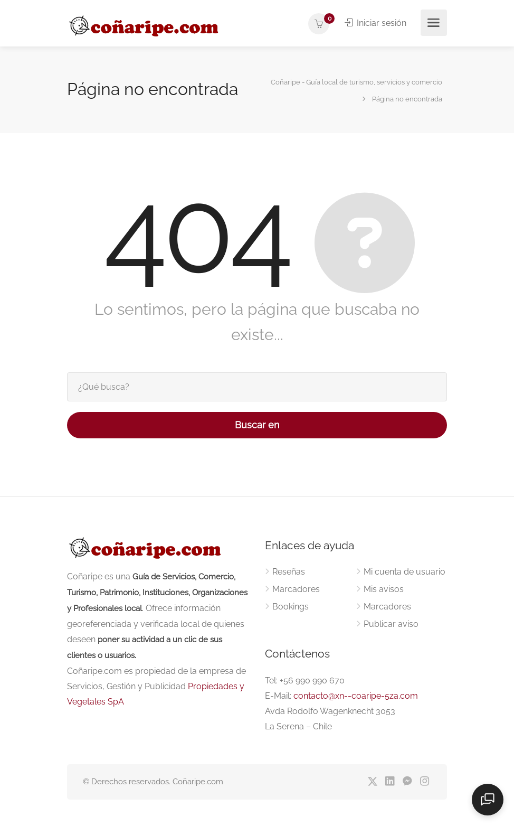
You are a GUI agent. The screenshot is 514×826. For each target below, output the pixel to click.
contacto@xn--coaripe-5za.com (355, 696)
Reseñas (288, 572)
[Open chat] (487, 799)
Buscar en (257, 424)
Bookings (290, 607)
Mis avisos (384, 589)
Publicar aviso (391, 624)
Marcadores (296, 589)
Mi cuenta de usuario (404, 572)
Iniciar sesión (375, 23)
